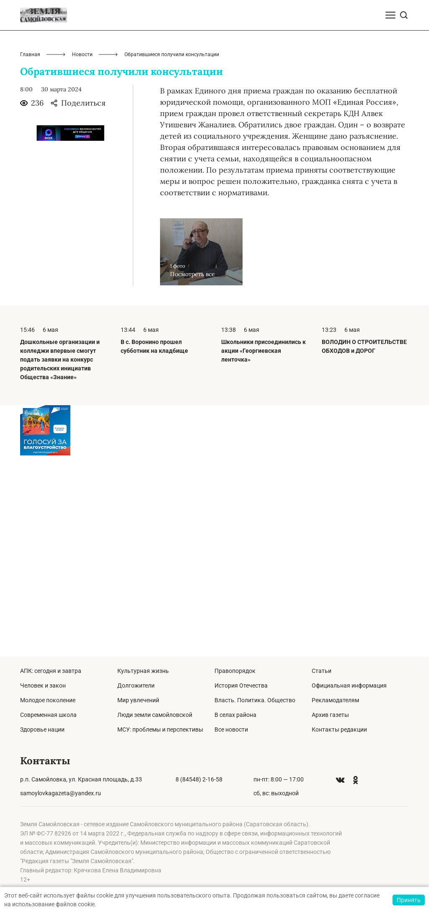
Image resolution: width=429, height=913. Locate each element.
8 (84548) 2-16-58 (199, 779)
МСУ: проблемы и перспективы (160, 729)
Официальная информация (349, 685)
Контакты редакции (339, 729)
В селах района (235, 714)
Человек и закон (43, 685)
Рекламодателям (335, 700)
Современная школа (48, 714)
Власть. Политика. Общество (254, 700)
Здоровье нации (42, 729)
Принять (409, 900)
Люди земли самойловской (154, 714)
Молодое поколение (47, 700)
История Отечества (241, 685)
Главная (30, 256)
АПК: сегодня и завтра (50, 670)
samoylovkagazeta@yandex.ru (60, 793)
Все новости (231, 729)
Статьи (321, 670)
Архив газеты (330, 714)
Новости (82, 256)
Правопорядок (235, 670)
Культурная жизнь (143, 670)
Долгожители (136, 685)
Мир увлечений (138, 700)
